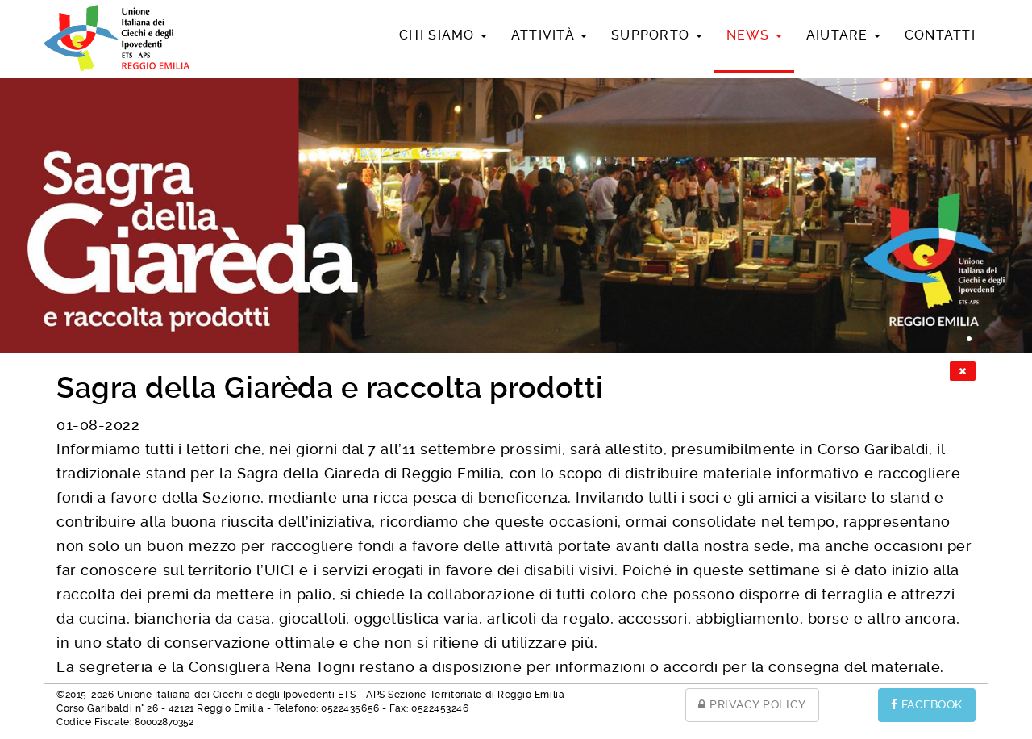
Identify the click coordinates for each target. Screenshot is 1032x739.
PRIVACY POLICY (752, 704)
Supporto (656, 35)
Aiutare (843, 35)
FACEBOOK (927, 704)
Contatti (940, 35)
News (754, 35)
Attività (549, 35)
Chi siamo (443, 35)
